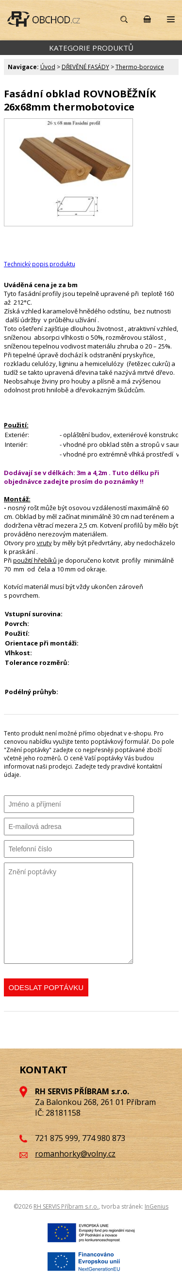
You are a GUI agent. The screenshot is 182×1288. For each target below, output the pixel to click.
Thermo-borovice (140, 67)
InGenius (156, 1206)
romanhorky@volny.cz (75, 1153)
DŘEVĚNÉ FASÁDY (85, 67)
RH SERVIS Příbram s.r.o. (66, 1206)
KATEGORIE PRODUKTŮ (91, 48)
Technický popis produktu (39, 264)
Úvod (47, 67)
